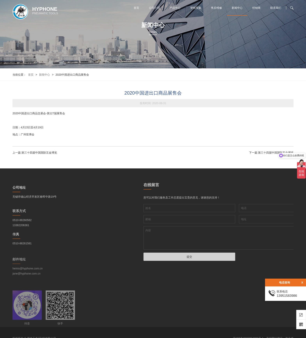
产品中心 (175, 7)
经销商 (256, 7)
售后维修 (216, 7)
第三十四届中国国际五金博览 (39, 152)
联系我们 (275, 7)
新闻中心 (237, 7)
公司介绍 (154, 7)
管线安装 (195, 7)
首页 (136, 7)
